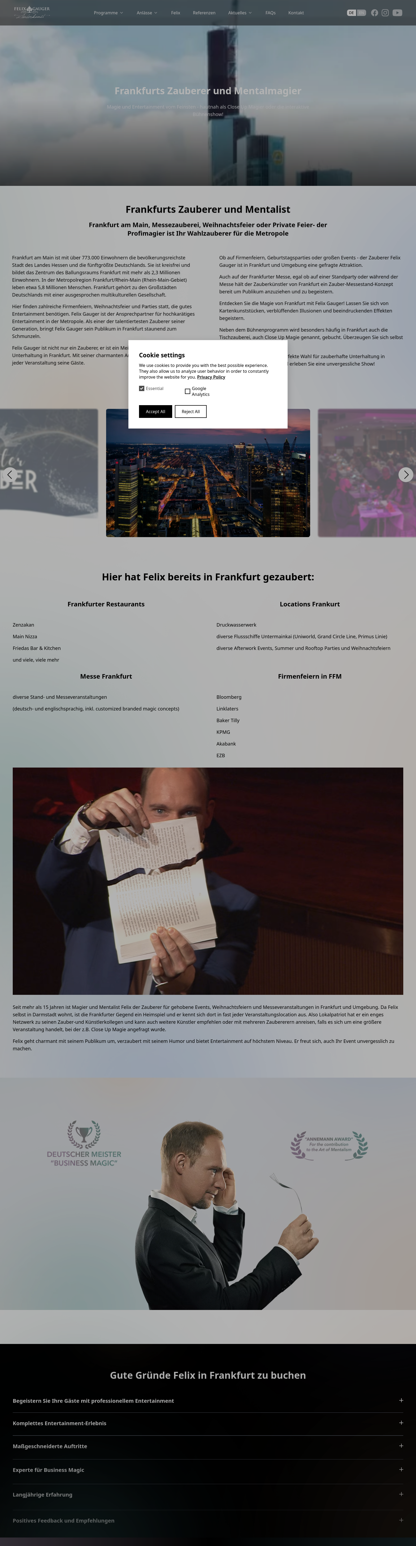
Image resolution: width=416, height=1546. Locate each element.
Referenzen (204, 13)
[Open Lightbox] (208, 473)
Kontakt (296, 13)
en (361, 12)
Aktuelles (240, 13)
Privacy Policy (211, 377)
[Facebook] (374, 12)
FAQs (271, 13)
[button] (10, 474)
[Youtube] (397, 13)
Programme (109, 13)
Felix (175, 13)
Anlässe (148, 13)
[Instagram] (385, 12)
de (351, 12)
